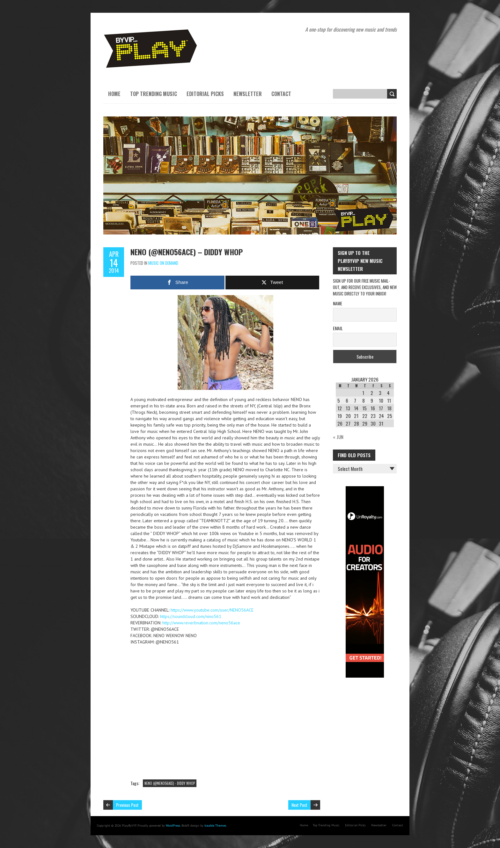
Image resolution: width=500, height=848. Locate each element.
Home (114, 94)
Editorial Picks (205, 94)
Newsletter (247, 94)
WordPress (173, 825)
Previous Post (127, 804)
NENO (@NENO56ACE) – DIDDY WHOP (186, 251)
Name (337, 303)
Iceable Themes (215, 825)
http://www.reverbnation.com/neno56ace (201, 623)
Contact (281, 94)
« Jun (338, 436)
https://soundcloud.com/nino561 (190, 616)
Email (338, 328)
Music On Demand (163, 263)
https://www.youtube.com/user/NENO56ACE (212, 610)
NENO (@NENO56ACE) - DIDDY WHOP (169, 783)
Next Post (299, 804)
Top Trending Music (153, 94)
